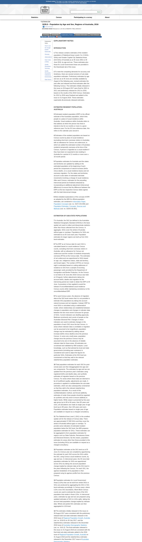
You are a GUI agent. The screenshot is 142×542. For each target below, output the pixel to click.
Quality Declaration (48, 26)
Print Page (51, 36)
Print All (58, 36)
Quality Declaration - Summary (48, 66)
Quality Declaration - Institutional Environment (48, 73)
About (107, 17)
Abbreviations (48, 57)
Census (59, 17)
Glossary (47, 54)
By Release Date (45, 21)
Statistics (34, 17)
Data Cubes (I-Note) (48, 60)
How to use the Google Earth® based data (48, 48)
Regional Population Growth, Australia (76, 518)
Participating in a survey (83, 17)
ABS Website (83, 2)
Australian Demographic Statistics (75, 525)
